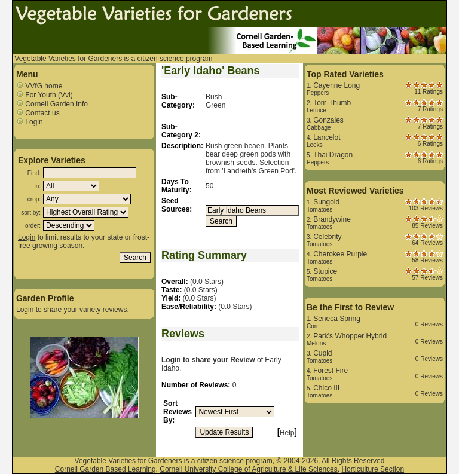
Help (287, 433)
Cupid (322, 353)
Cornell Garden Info (52, 104)
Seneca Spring (336, 318)
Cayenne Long (336, 85)
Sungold (326, 202)
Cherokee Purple (340, 254)
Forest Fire (330, 370)
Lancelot (326, 137)
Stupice (325, 271)
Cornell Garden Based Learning (105, 469)
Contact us (38, 113)
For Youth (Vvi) (44, 95)
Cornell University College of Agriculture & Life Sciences (248, 469)
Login (29, 122)
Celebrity (327, 237)
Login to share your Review (208, 360)
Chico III (326, 388)
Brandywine (332, 219)
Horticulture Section (372, 469)
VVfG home (39, 86)
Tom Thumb (332, 103)
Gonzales (328, 120)
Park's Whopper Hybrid (350, 336)
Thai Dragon (333, 155)
